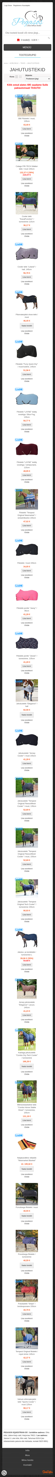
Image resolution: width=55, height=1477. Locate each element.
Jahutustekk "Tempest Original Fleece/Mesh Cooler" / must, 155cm (26, 854)
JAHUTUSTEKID (33, 63)
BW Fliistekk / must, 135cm (26, 119)
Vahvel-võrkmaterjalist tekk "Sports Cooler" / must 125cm (26, 1402)
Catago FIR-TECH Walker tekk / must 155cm (27, 167)
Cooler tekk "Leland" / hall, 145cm (27, 268)
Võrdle (26, 136)
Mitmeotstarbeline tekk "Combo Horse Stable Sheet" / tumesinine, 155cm (26, 1109)
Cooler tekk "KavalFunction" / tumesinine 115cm (27, 219)
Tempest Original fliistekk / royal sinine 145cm (27, 1352)
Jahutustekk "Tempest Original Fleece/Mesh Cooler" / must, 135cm (26, 803)
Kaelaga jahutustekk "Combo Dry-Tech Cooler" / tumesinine (27, 1055)
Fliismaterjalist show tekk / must (27, 315)
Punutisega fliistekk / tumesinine (26, 1255)
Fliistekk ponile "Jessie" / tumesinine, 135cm (26, 657)
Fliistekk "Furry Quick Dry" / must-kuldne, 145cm (27, 365)
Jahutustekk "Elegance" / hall (26, 705)
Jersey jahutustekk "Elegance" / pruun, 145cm (27, 1005)
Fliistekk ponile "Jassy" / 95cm (27, 609)
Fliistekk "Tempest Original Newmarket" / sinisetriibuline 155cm (27, 515)
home (6, 63)
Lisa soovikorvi (27, 133)
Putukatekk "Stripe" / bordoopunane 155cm (26, 1305)
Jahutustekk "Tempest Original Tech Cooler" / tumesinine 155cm (26, 904)
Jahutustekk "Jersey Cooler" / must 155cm (27, 754)
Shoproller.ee (48, 1471)
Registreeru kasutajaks (21, 5)
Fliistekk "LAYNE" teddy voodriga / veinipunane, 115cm (27, 465)
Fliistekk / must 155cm (26, 563)
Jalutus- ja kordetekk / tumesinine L (26, 953)
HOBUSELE (14, 63)
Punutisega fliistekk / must (27, 1207)
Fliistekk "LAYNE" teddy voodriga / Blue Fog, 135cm (27, 414)
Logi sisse (8, 5)
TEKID (22, 63)
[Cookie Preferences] (4, 1473)
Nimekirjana (16, 76)
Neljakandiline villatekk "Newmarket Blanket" (26, 1159)
